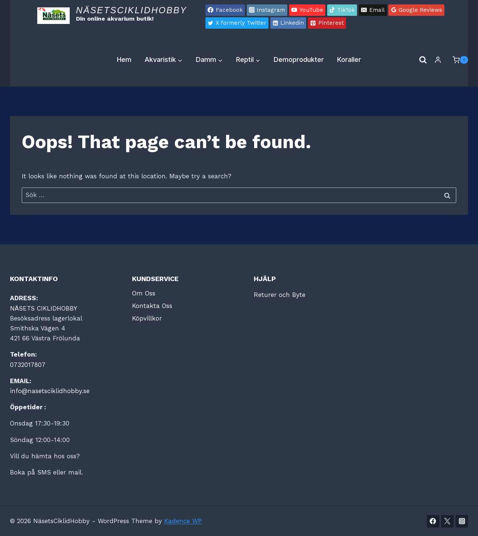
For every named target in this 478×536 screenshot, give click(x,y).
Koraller (349, 59)
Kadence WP (183, 521)
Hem (124, 59)
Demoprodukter (299, 59)
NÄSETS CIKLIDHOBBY (43, 308)
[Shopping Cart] (456, 60)
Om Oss (143, 293)
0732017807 (27, 364)
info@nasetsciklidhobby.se (50, 391)
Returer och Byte (279, 294)
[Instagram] (462, 521)
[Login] (437, 59)
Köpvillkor (147, 318)
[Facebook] (433, 521)
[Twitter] (447, 521)
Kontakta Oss (152, 305)
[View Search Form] (423, 60)
